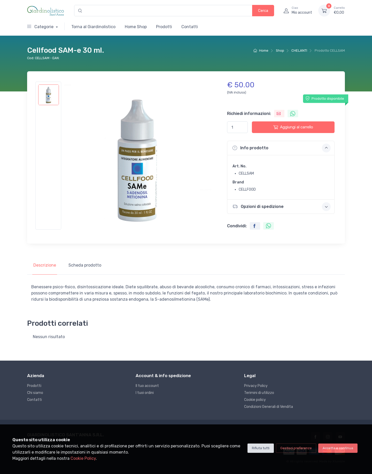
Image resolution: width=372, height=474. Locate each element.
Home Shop (136, 26)
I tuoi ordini (145, 393)
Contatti (189, 26)
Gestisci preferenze (296, 448)
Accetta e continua (338, 448)
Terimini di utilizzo (259, 393)
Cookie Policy (83, 458)
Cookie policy (255, 400)
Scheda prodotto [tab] (84, 265)
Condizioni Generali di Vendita (268, 407)
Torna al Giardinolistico (93, 26)
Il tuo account (147, 386)
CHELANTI (299, 50)
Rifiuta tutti (260, 448)
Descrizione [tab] (44, 265)
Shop (280, 50)
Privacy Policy (256, 386)
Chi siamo (35, 393)
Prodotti (164, 26)
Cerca (263, 10)
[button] (280, 148)
